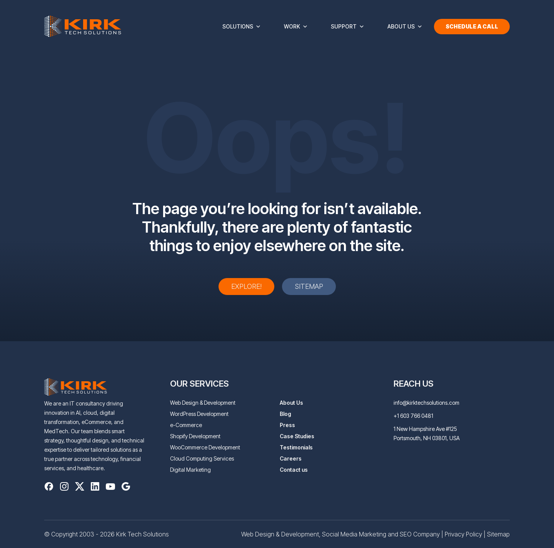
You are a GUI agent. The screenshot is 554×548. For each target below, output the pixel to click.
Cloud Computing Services (202, 458)
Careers (291, 458)
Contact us (294, 469)
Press (287, 425)
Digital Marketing (190, 469)
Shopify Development (195, 436)
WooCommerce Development (205, 447)
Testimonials (296, 447)
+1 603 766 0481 (413, 415)
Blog (285, 414)
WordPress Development (199, 414)
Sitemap (309, 286)
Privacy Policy (463, 534)
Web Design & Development (202, 402)
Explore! (246, 286)
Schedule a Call (472, 26)
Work (296, 26)
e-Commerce (186, 425)
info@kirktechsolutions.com (426, 402)
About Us (404, 26)
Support (347, 26)
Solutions (241, 26)
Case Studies (297, 436)
